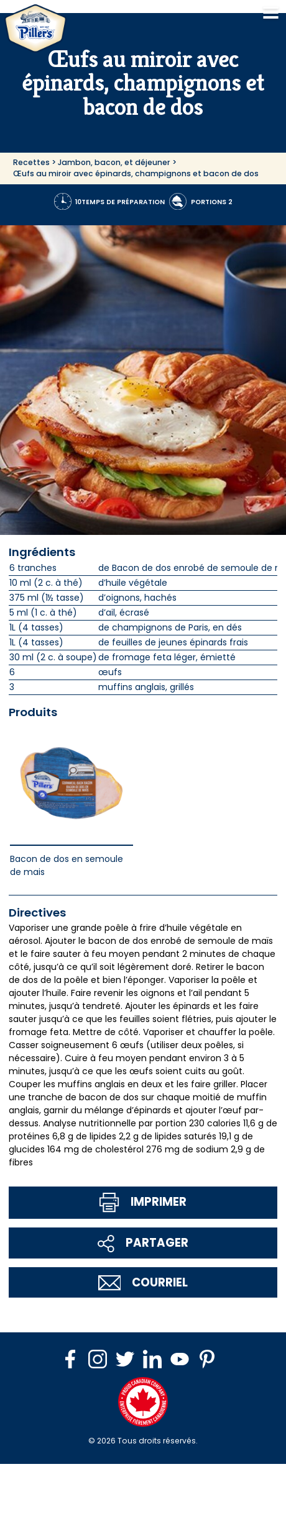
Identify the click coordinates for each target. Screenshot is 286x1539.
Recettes (31, 162)
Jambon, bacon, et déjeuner (114, 162)
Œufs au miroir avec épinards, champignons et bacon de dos (136, 173)
